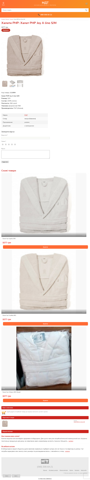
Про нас (45, 470)
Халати (11, 19)
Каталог (7, 19)
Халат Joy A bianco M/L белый (11, 392)
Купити (6, 30)
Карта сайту (84, 470)
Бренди (71, 470)
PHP (26, 115)
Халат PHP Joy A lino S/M (79, 421)
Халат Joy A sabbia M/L (9, 315)
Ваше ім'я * (4, 135)
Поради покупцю (64, 470)
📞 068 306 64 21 (45, 15)
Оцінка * (3, 141)
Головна (3, 19)
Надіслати (5, 162)
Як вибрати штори (8, 446)
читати (71, 441)
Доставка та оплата (53, 470)
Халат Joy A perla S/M (9, 238)
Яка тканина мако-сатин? (10, 436)
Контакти (77, 470)
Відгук (3, 148)
